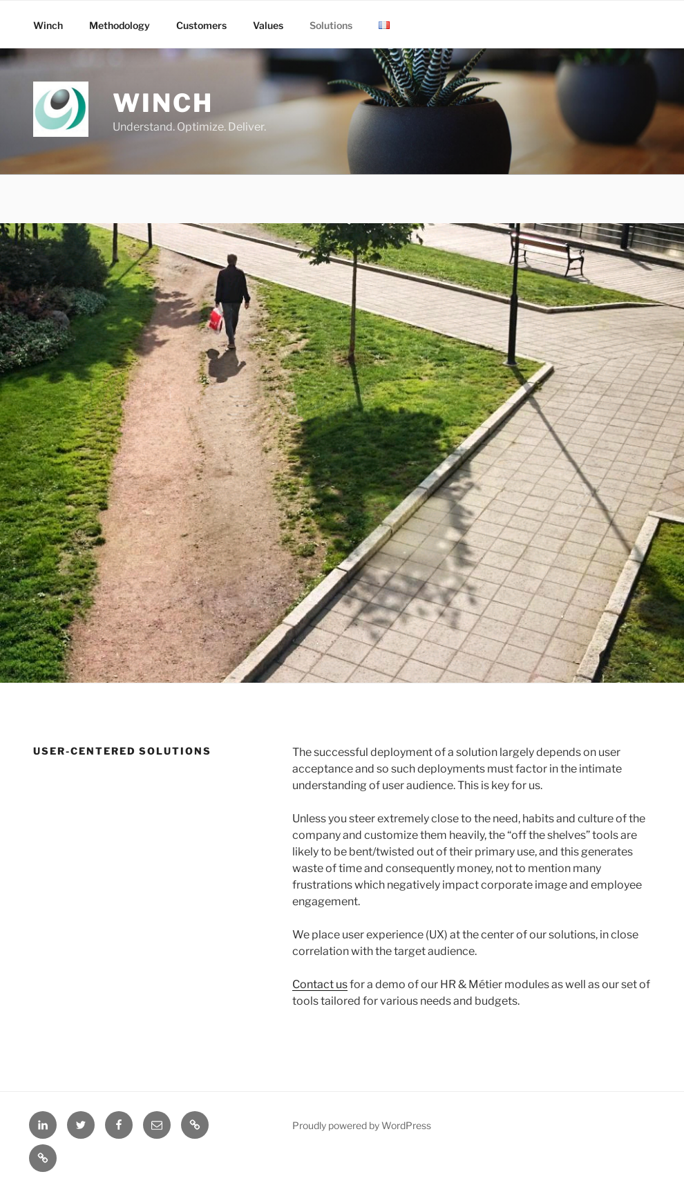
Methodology (119, 25)
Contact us (320, 984)
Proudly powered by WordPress (361, 1125)
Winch (163, 103)
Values (268, 25)
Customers (201, 25)
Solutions (331, 25)
